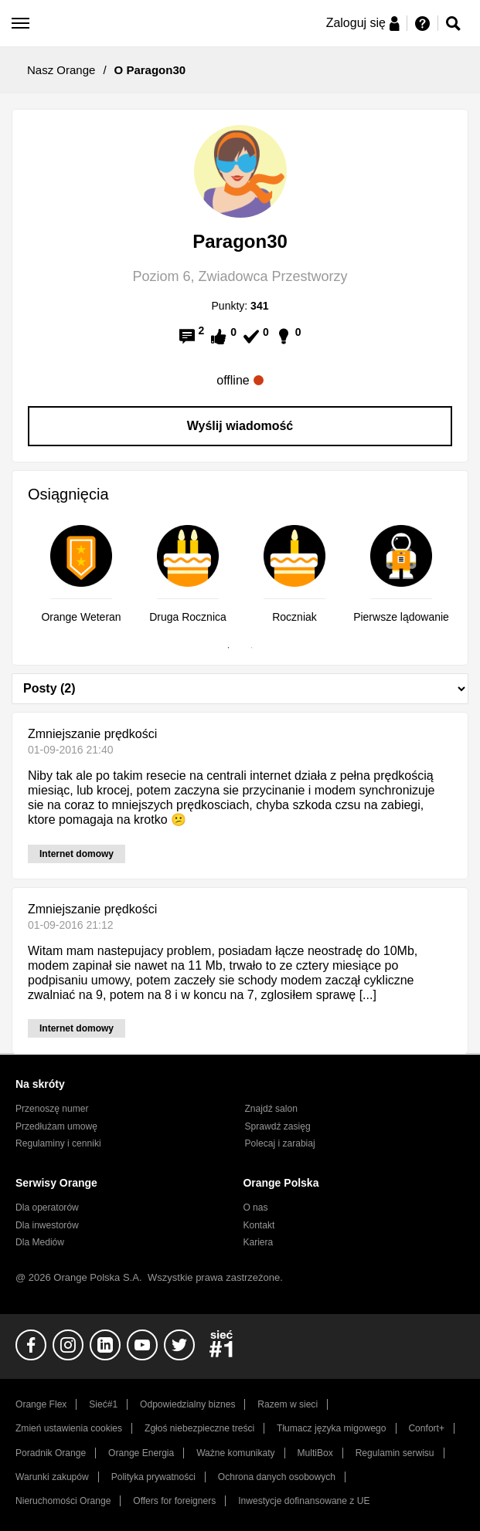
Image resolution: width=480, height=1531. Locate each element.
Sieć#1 (103, 1404)
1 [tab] (229, 647)
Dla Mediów (39, 1242)
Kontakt (258, 1225)
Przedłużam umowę (56, 1126)
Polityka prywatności (153, 1477)
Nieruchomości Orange (63, 1500)
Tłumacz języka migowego (331, 1428)
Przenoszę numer (52, 1108)
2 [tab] (252, 647)
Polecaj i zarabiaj (280, 1143)
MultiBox (315, 1453)
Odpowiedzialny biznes (187, 1404)
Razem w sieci (287, 1404)
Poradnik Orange (50, 1453)
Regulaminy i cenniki (58, 1143)
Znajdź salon (271, 1108)
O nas (255, 1207)
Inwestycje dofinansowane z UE (303, 1500)
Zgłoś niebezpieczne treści (199, 1428)
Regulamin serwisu (395, 1453)
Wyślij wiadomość (240, 425)
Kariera (258, 1242)
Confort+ (426, 1428)
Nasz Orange (61, 69)
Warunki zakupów (52, 1477)
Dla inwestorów (47, 1225)
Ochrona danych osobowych (276, 1477)
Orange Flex (40, 1404)
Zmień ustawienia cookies (68, 1428)
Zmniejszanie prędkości (92, 733)
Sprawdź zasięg (278, 1126)
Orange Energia (141, 1453)
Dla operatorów (47, 1207)
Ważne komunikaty (235, 1453)
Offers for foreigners (174, 1500)
